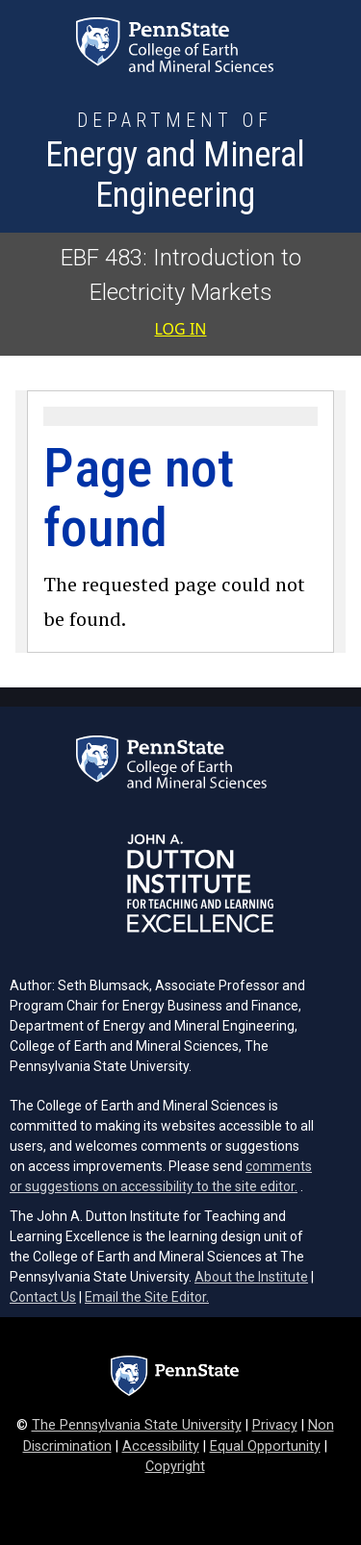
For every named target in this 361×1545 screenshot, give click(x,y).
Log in (181, 328)
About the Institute (251, 1276)
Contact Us (43, 1297)
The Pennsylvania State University (137, 1425)
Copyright (175, 1466)
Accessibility (160, 1446)
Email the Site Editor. (147, 1297)
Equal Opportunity (265, 1446)
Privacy (274, 1425)
